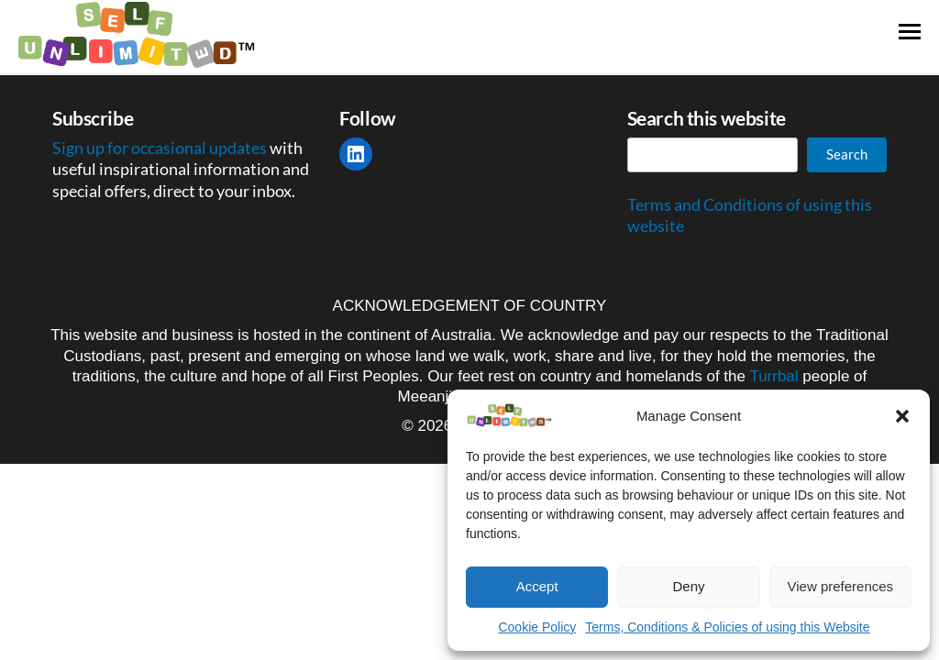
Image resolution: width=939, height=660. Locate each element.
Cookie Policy (537, 627)
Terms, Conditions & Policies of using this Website (727, 627)
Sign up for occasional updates (161, 148)
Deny (688, 586)
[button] (902, 416)
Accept (537, 586)
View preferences (841, 586)
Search (846, 154)
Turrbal (773, 376)
